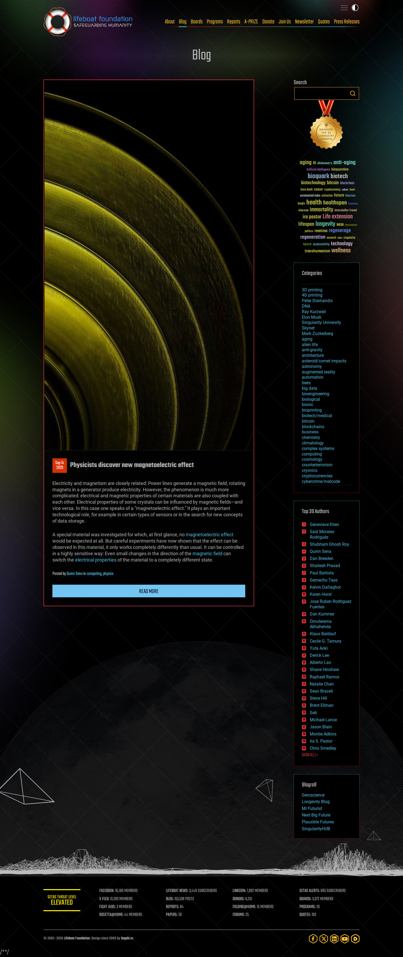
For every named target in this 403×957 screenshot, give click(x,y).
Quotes (324, 22)
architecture (313, 355)
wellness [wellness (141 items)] (341, 250)
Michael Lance (323, 719)
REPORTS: (172, 907)
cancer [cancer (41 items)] (318, 190)
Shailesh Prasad (325, 565)
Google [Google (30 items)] (301, 204)
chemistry (311, 437)
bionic (307, 404)
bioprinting (312, 410)
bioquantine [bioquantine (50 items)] (340, 169)
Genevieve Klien (324, 524)
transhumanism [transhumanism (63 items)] (317, 251)
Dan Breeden (321, 558)
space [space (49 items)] (307, 244)
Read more (149, 591)
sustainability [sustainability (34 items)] (321, 245)
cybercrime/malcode (321, 481)
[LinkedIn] (334, 938)
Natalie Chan (322, 684)
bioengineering (315, 393)
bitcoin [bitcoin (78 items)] (333, 183)
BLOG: (170, 899)
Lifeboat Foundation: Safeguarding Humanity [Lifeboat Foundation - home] (88, 21)
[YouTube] (345, 938)
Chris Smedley (323, 748)
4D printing (312, 295)
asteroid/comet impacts (324, 360)
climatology (313, 442)
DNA (306, 306)
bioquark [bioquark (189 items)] (318, 176)
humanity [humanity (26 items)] (353, 204)
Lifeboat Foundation (77, 938)
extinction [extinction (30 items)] (327, 196)
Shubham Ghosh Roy (329, 544)
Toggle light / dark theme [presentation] (355, 7)
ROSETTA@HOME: (111, 914)
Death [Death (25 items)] (352, 189)
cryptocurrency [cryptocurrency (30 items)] (332, 190)
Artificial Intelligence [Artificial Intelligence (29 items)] (318, 170)
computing (94, 573)
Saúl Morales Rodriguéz (322, 534)
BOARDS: (305, 899)
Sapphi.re (127, 938)
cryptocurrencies (317, 475)
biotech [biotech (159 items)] (339, 176)
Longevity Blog (316, 801)
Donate (268, 22)
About (170, 22)
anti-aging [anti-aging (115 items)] (344, 162)
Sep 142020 (59, 465)
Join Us (285, 22)
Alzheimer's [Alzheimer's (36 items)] (324, 164)
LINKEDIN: (239, 891)
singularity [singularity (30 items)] (349, 238)
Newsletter (304, 22)
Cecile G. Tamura (325, 641)
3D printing (312, 289)
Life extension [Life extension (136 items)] (338, 216)
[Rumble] (355, 938)
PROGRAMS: (307, 907)
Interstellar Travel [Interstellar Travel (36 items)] (346, 211)
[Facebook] (313, 938)
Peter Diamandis (317, 300)
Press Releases (347, 22)
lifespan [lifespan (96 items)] (306, 224)
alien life (310, 344)
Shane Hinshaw (324, 669)
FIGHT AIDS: (107, 907)
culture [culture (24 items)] (345, 189)
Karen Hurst (321, 594)
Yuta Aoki (319, 648)
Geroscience (313, 795)
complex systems (318, 448)
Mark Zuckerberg (317, 333)
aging (307, 339)
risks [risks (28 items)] (339, 237)
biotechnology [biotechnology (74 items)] (313, 183)
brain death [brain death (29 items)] (307, 190)
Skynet (308, 327)
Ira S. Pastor (321, 741)
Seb (313, 712)
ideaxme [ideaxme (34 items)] (303, 211)
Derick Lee (319, 655)
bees (306, 382)
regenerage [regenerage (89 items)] (340, 231)
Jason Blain (321, 726)
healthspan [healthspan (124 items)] (335, 203)
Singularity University (321, 322)
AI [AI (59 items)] (314, 163)
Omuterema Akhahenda (321, 624)
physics (108, 573)
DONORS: (239, 899)
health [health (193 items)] (314, 203)
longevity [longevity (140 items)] (325, 224)
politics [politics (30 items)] (309, 231)
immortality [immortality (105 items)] (321, 210)
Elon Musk (311, 317)
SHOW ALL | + (310, 755)
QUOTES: (305, 914)
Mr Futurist (312, 808)
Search (352, 93)
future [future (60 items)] (339, 195)
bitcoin (308, 421)
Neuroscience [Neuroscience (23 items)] (351, 225)
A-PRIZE (251, 22)
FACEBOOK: (106, 891)
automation (312, 377)
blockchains (313, 426)
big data (309, 388)
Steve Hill (318, 698)
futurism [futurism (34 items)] (350, 196)
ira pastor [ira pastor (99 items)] (312, 217)
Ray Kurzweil (314, 311)
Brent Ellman (321, 705)
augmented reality (318, 371)
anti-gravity (312, 349)
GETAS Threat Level (62, 901)
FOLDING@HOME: (244, 907)
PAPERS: (172, 914)
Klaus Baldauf (323, 633)
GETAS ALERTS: (309, 891)
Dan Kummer (322, 614)
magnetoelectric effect (209, 534)
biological (311, 399)
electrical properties (95, 560)
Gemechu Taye (323, 580)
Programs (215, 22)
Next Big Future (316, 815)
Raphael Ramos (324, 676)
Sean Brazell (321, 691)
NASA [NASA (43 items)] (340, 225)
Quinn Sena (74, 573)
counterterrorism (317, 464)
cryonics (309, 470)
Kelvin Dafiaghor (325, 587)
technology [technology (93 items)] (342, 244)
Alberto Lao (320, 662)
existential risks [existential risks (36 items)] (310, 196)
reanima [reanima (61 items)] (320, 230)
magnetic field (207, 553)
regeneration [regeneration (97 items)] (312, 237)
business (310, 431)
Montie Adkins (323, 733)
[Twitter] (324, 938)
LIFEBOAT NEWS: (177, 891)
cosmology (312, 459)
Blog (182, 22)
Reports (233, 22)
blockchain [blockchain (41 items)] (347, 183)
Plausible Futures (318, 821)
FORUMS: (239, 914)
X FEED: (104, 899)
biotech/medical (317, 415)
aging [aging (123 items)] (306, 162)
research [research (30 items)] (331, 238)
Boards (197, 22)
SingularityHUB (316, 828)
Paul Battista (322, 572)
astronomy (312, 366)
